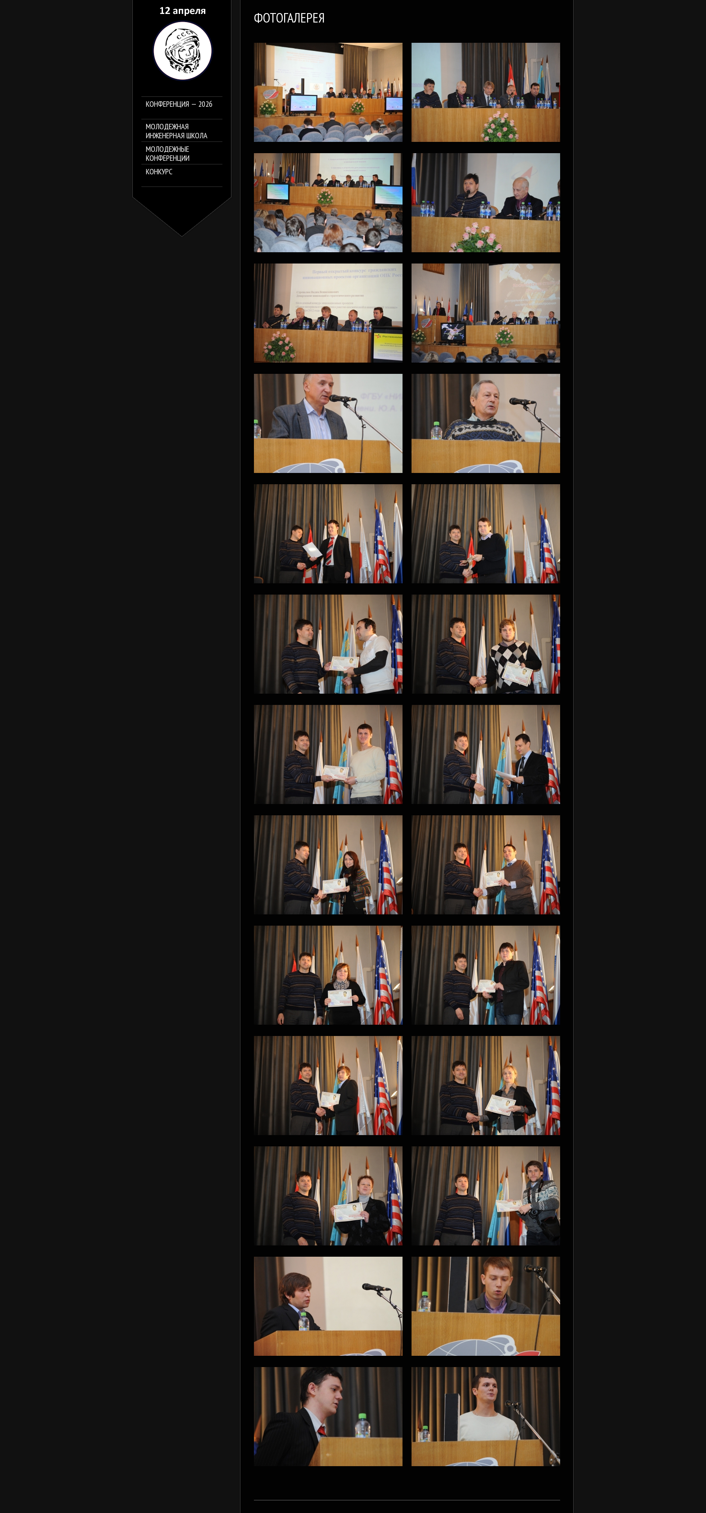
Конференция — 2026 (179, 104)
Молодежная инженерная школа (177, 131)
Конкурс (159, 172)
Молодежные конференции (168, 154)
